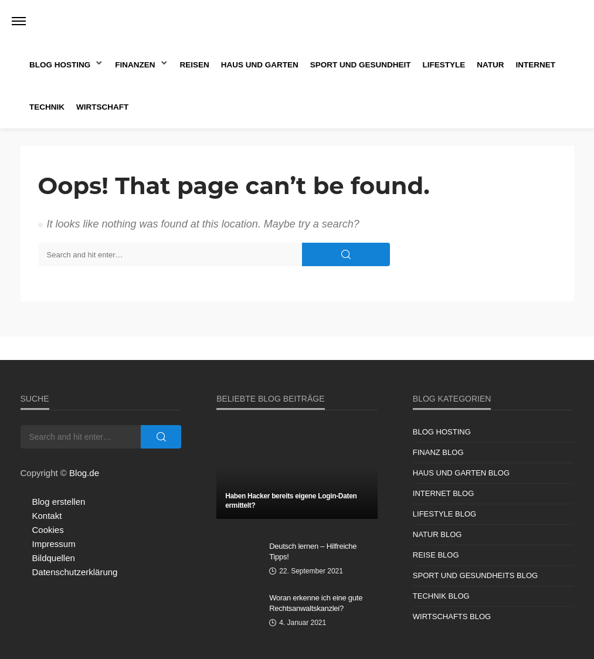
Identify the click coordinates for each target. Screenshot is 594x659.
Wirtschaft (102, 107)
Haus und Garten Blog (461, 472)
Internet (536, 64)
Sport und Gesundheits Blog (475, 575)
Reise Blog (436, 555)
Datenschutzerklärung (75, 572)
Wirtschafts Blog (452, 616)
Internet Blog (443, 493)
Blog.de (84, 473)
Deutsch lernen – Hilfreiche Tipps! (313, 551)
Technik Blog (441, 596)
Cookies (48, 530)
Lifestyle (444, 64)
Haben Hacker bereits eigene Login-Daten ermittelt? (291, 500)
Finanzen (135, 64)
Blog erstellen (59, 502)
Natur (490, 64)
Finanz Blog (438, 452)
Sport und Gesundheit (360, 64)
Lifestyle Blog (444, 513)
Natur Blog (437, 534)
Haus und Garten (259, 64)
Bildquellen (53, 558)
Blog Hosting (59, 64)
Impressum (54, 544)
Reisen (194, 64)
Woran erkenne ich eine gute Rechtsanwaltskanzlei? (315, 603)
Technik (47, 107)
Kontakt (47, 516)
